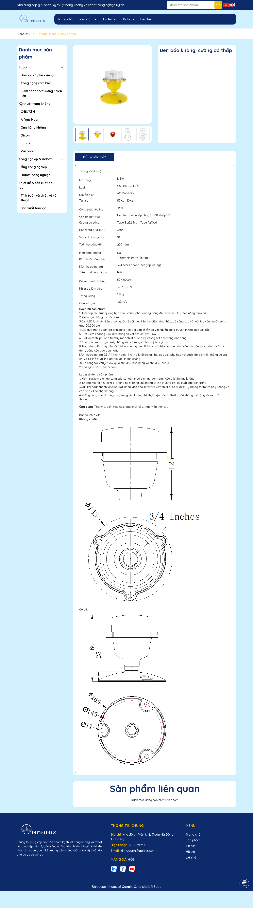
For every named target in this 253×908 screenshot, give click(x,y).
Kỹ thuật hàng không (35, 104)
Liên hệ (145, 19)
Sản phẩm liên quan (155, 788)
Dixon (25, 135)
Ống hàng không (33, 127)
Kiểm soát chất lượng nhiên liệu (41, 93)
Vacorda (27, 151)
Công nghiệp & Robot (35, 159)
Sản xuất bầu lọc (33, 208)
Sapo (157, 887)
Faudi (23, 67)
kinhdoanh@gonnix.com (137, 851)
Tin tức (108, 19)
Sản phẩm (86, 19)
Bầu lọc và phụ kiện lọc (38, 75)
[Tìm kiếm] (218, 5)
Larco (25, 143)
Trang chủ (65, 19)
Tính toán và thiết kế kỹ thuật (38, 197)
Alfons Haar (30, 119)
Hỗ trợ (127, 19)
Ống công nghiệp (34, 167)
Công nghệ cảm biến (36, 83)
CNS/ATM (28, 112)
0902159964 (136, 845)
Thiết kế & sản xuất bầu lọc (36, 185)
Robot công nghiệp (35, 175)
